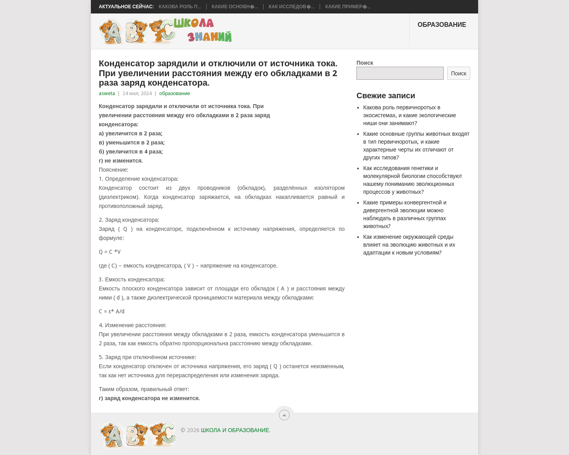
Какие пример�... (348, 6)
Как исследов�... (292, 6)
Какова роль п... (180, 6)
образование (442, 24)
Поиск (364, 63)
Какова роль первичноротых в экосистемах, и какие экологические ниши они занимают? (409, 115)
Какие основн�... (235, 6)
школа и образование (235, 430)
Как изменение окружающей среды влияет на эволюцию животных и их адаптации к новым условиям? (409, 245)
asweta (107, 93)
